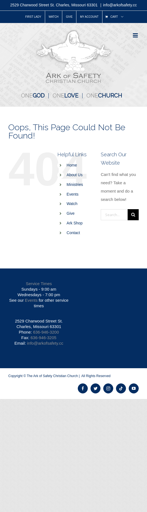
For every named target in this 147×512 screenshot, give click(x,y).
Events (73, 194)
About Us (75, 175)
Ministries (75, 184)
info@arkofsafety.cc (120, 5)
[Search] (133, 214)
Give (71, 213)
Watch (72, 203)
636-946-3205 (43, 337)
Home (72, 165)
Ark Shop (75, 223)
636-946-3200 (46, 332)
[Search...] (114, 214)
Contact (73, 233)
